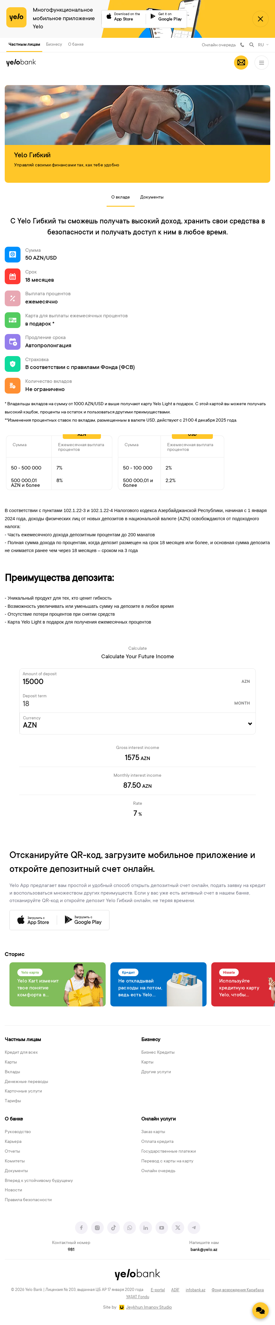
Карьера (13, 1141)
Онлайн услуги (158, 1119)
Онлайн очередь (219, 45)
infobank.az (195, 1290)
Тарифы (13, 1101)
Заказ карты (153, 1132)
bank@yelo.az (203, 1250)
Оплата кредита (157, 1141)
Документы (152, 197)
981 (242, 45)
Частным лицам (24, 44)
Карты (11, 1062)
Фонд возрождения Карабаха (238, 1290)
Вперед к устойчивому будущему (39, 1181)
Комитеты (15, 1161)
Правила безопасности (28, 1200)
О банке (76, 44)
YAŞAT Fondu (137, 1297)
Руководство (18, 1132)
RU (261, 45)
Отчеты (12, 1151)
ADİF (175, 1290)
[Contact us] (260, 1310)
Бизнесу (54, 44)
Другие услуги (156, 1072)
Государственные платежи (168, 1151)
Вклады (12, 1072)
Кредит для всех (21, 1052)
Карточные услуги (23, 1091)
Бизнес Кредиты (158, 1052)
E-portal (158, 1290)
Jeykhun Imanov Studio (149, 1307)
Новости (13, 1190)
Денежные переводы (26, 1082)
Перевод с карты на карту (167, 1161)
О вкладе (120, 197)
